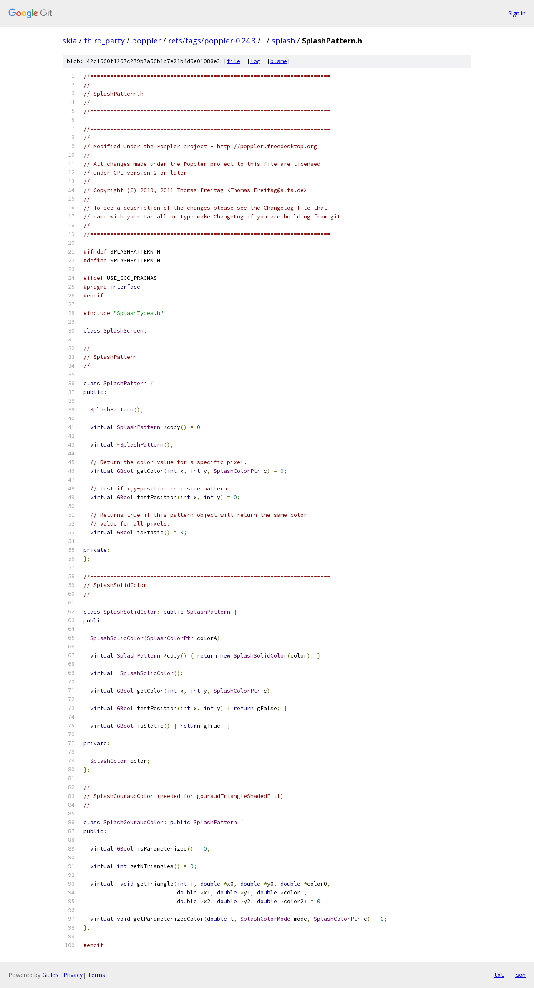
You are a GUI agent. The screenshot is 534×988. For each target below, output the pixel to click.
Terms (96, 975)
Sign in (517, 13)
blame (278, 61)
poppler (146, 41)
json (519, 974)
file (233, 61)
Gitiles (50, 975)
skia (70, 41)
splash (283, 41)
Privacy (73, 975)
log (255, 61)
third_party (104, 41)
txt (499, 974)
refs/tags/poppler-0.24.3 (212, 41)
